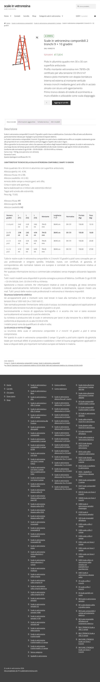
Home (6, 16)
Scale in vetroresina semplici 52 (38, 605)
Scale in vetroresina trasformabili (38, 635)
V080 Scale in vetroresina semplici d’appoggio (86, 506)
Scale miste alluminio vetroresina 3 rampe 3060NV (86, 395)
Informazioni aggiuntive (26, 122)
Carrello (26, 16)
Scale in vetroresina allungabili (38, 428)
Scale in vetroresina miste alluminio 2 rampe (38, 554)
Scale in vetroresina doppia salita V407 (38, 517)
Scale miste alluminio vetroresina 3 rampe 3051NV (86, 387)
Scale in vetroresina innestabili (38, 523)
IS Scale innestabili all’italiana (85, 432)
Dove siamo (11, 396)
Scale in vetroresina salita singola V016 (38, 593)
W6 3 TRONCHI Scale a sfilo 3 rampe (87, 634)
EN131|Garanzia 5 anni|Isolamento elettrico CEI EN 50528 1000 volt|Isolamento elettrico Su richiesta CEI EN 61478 (44, 365)
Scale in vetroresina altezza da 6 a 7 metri (62, 434)
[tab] (11, 122)
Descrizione (11, 122)
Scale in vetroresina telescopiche (38, 629)
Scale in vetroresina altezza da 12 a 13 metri (63, 470)
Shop (34, 16)
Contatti (17, 16)
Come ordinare (60, 385)
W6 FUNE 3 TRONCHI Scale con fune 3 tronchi (86, 649)
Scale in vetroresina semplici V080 (38, 611)
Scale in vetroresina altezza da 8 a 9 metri (62, 446)
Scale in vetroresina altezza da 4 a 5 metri (62, 422)
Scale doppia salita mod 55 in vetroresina (87, 426)
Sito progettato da (11, 671)
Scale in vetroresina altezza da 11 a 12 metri (63, 464)
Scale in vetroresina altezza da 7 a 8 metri (62, 440)
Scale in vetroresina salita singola (38, 575)
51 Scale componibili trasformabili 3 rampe (87, 408)
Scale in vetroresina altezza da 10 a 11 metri (63, 458)
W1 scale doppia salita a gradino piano (87, 606)
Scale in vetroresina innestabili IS (38, 535)
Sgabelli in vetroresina (39, 656)
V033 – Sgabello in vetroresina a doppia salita (86, 474)
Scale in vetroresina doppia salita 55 (38, 491)
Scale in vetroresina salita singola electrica (39, 587)
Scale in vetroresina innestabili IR (38, 529)
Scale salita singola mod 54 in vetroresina (87, 420)
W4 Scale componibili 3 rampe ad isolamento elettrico (87, 613)
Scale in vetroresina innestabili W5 (38, 541)
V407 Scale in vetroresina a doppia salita (86, 575)
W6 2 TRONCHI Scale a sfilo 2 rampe (87, 628)
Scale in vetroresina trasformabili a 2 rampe (39, 641)
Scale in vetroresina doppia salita (38, 485)
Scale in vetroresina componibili (22, 23)
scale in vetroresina (17, 6)
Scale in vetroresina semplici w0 (38, 623)
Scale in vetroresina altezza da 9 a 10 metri (62, 452)
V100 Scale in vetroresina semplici (86, 513)
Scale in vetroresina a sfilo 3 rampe (38, 410)
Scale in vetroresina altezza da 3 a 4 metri (62, 416)
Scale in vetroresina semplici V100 (38, 617)
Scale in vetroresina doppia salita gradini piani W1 (38, 498)
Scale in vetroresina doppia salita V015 (38, 505)
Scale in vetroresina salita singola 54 (38, 581)
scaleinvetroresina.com (28, 671)
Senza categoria (36, 652)
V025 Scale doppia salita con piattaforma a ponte (87, 460)
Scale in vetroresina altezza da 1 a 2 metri (62, 404)
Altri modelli (55, 122)
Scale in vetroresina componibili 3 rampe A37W (38, 447)
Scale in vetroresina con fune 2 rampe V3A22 (38, 461)
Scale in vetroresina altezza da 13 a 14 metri (63, 476)
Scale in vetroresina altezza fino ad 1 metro (62, 398)
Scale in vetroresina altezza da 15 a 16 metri (63, 488)
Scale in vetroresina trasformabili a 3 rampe (39, 647)
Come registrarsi (60, 389)
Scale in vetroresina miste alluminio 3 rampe (38, 562)
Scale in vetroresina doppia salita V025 (38, 511)
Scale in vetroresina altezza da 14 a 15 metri (63, 482)
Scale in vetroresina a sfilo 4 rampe (38, 416)
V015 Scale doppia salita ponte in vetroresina (85, 445)
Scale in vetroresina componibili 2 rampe (47, 23)
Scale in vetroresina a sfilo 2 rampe (38, 404)
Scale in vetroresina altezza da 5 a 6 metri (62, 428)
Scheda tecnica (43, 122)
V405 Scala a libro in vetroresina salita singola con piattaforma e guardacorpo (86, 564)
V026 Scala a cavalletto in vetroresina (87, 467)
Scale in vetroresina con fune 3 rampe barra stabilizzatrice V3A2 (38, 470)
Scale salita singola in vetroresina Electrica (86, 438)
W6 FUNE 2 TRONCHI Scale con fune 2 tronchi (86, 641)
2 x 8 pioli (9, 224)
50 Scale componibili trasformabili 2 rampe (87, 402)
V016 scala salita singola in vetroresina (86, 453)
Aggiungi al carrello (61, 103)
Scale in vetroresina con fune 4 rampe (38, 479)
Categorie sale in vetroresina (49, 16)
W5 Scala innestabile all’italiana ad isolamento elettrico (86, 621)
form (6, 275)
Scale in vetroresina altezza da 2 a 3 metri (62, 410)
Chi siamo (10, 393)
